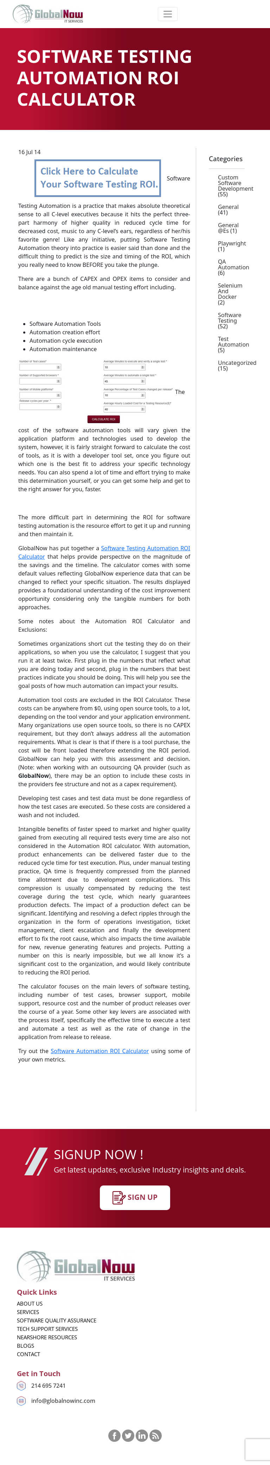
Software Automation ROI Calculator (100, 1051)
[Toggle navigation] (168, 14)
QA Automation (233, 264)
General (228, 207)
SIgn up (135, 1197)
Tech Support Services (47, 1328)
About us (30, 1303)
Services (28, 1311)
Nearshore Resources (47, 1337)
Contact (28, 1354)
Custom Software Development (235, 182)
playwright (232, 243)
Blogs (25, 1345)
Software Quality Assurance (56, 1320)
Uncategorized (237, 363)
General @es (228, 228)
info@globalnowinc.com (63, 1401)
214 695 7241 (48, 1386)
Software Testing (230, 317)
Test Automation (233, 341)
